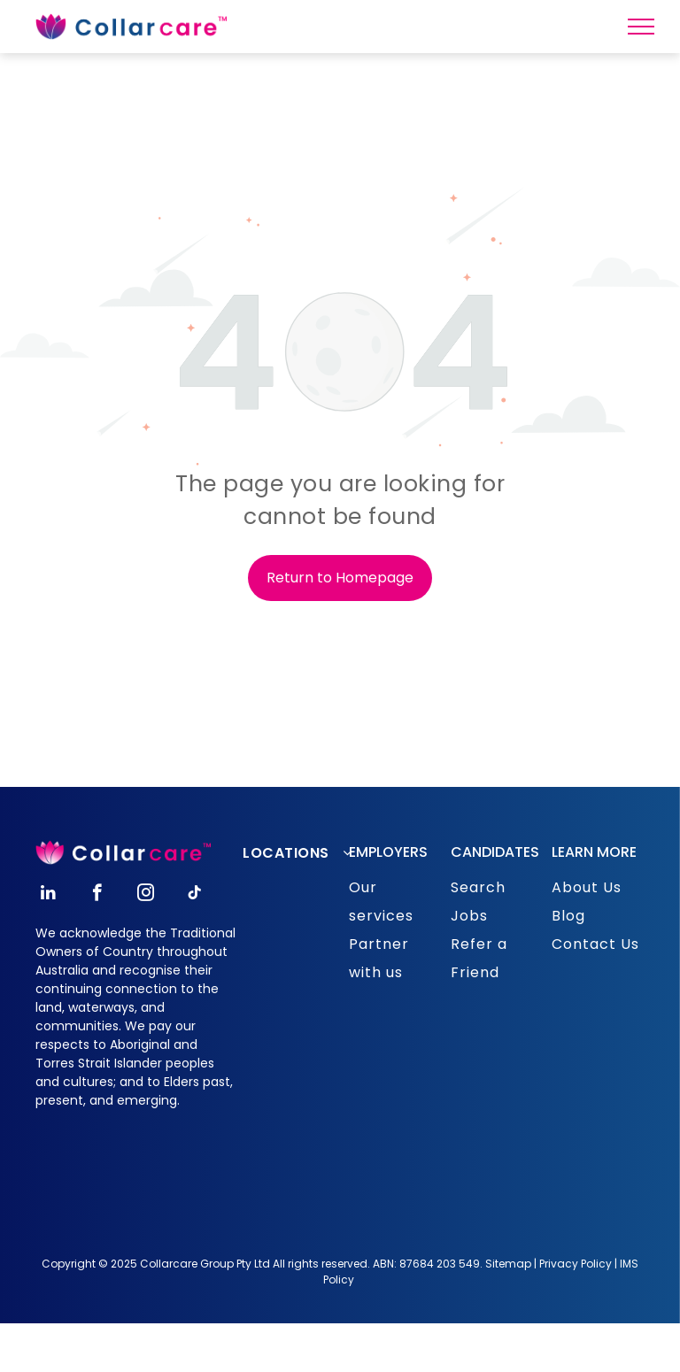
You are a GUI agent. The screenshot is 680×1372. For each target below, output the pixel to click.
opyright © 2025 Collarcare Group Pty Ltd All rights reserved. (210, 1263)
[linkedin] (48, 895)
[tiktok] (194, 895)
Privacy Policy (575, 1263)
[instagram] (145, 895)
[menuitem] (304, 853)
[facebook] (97, 895)
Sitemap (508, 1263)
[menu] (641, 27)
